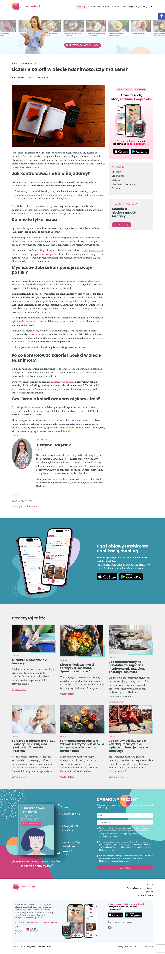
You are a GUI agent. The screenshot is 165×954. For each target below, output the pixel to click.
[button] (161, 16)
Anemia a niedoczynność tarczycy (29, 661)
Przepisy (116, 188)
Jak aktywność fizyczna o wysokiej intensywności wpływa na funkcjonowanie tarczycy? (128, 746)
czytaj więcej (121, 224)
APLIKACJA (148, 884)
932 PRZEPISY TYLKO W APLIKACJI (82, 45)
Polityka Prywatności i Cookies (140, 888)
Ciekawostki (118, 175)
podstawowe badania (61, 382)
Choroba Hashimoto (98, 6)
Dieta (124, 6)
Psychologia (135, 6)
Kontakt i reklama (145, 895)
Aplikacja (81, 6)
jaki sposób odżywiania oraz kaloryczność (49, 195)
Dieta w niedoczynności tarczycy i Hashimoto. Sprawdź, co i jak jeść (77, 668)
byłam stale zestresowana (25, 321)
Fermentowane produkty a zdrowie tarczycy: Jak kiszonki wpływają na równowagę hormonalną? (82, 746)
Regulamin (148, 891)
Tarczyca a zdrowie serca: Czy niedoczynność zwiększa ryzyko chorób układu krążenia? (33, 746)
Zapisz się (125, 867)
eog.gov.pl (19, 922)
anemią (33, 334)
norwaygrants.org (49, 922)
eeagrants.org (33, 922)
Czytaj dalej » (19, 689)
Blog (145, 6)
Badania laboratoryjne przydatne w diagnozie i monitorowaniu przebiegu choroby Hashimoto (127, 667)
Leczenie (115, 6)
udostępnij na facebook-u (25, 506)
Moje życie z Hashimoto (24, 63)
